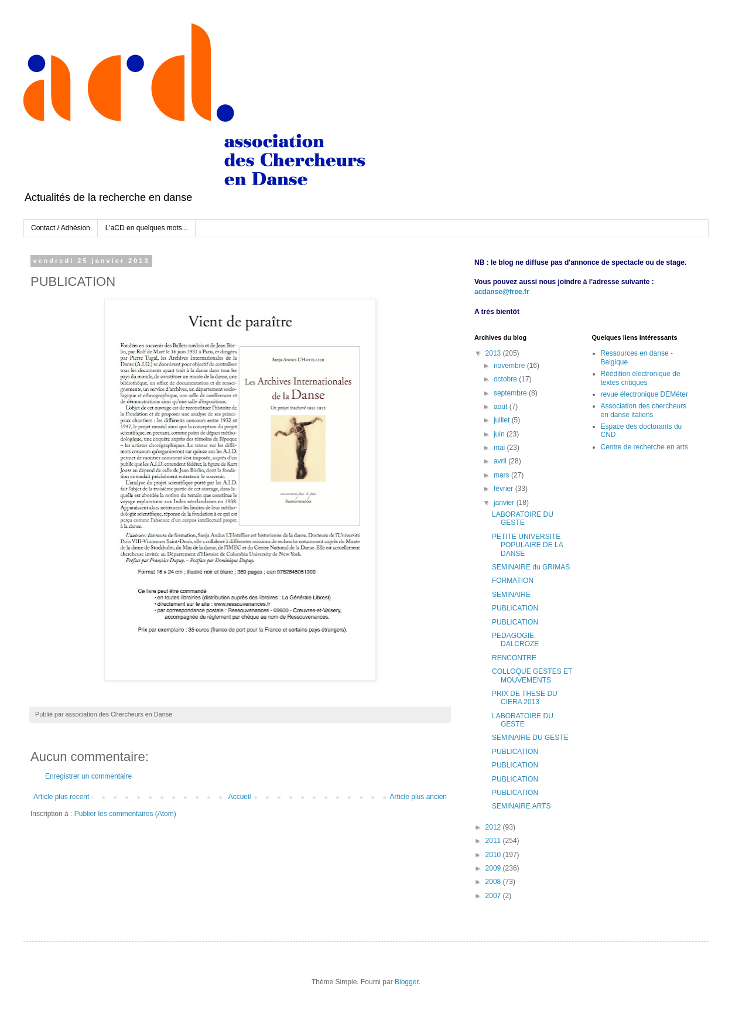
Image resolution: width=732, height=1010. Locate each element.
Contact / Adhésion (60, 228)
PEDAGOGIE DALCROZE (515, 640)
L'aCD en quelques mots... (146, 228)
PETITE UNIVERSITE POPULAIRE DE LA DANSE (527, 545)
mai (500, 447)
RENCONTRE (514, 658)
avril (501, 461)
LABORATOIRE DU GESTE (522, 518)
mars (502, 475)
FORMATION (512, 580)
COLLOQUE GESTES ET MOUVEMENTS (532, 675)
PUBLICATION (515, 608)
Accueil (239, 797)
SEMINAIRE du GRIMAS (531, 567)
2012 (494, 827)
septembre (511, 393)
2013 (494, 353)
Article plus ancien (418, 797)
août (501, 406)
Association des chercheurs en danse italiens (644, 410)
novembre (510, 365)
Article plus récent (61, 797)
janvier (505, 503)
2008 (494, 882)
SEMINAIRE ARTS (521, 806)
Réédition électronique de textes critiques (640, 378)
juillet (503, 420)
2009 (494, 868)
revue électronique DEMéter (644, 394)
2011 (494, 841)
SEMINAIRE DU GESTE (530, 737)
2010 (494, 855)
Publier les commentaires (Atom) (125, 814)
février (504, 488)
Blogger (407, 982)
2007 (494, 896)
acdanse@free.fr (501, 292)
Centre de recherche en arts (644, 447)
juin (500, 434)
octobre (506, 379)
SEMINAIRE (511, 595)
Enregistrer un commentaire (88, 776)
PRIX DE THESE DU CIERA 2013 (524, 698)
